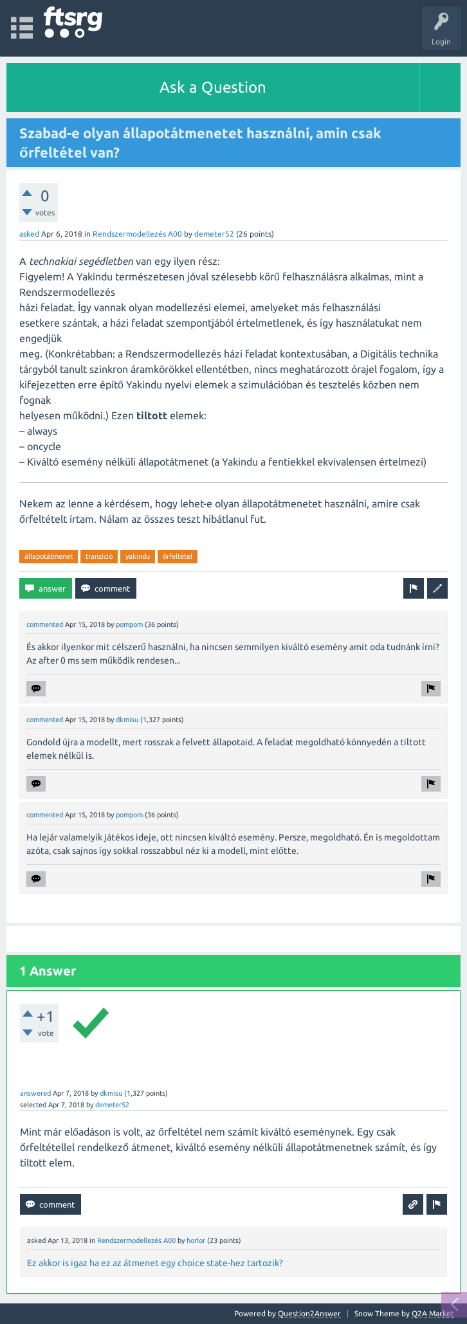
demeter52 (214, 234)
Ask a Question (213, 87)
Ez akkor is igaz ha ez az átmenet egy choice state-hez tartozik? (155, 1263)
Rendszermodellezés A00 (137, 234)
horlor (196, 1240)
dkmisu (127, 719)
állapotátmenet (48, 556)
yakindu (137, 556)
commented (44, 624)
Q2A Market (433, 1313)
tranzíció (99, 556)
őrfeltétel (177, 556)
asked (29, 234)
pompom (129, 624)
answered (35, 1093)
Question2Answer (309, 1313)
